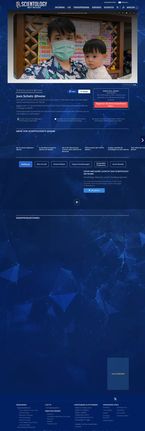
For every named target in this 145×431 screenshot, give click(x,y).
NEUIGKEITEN (109, 7)
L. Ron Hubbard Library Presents (28, 422)
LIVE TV (48, 405)
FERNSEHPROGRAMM (81, 7)
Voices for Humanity (24, 420)
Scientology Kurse (122, 407)
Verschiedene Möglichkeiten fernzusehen (58, 416)
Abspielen (94, 190)
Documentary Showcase (26, 427)
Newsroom (50, 419)
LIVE (69, 7)
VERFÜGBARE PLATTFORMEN (86, 405)
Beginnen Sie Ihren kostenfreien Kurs (111, 104)
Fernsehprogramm (53, 408)
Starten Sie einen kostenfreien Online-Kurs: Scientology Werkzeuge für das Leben (109, 120)
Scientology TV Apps (82, 420)
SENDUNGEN (96, 7)
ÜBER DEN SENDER (52, 411)
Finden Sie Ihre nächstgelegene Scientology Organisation (31, 120)
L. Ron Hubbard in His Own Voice (28, 410)
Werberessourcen (52, 424)
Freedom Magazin (108, 420)
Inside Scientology (24, 412)
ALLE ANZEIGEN (118, 374)
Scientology (106, 407)
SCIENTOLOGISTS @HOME (29, 90)
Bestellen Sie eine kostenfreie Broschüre (71, 120)
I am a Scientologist (24, 425)
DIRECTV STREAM (82, 410)
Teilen (72, 91)
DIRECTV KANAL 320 (83, 408)
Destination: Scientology (26, 415)
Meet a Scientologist (25, 417)
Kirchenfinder (120, 410)
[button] (142, 140)
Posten (84, 92)
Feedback (50, 421)
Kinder (18, 106)
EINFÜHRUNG (60, 7)
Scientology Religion (123, 415)
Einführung (50, 414)
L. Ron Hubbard (107, 410)
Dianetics (105, 413)
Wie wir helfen (121, 413)
